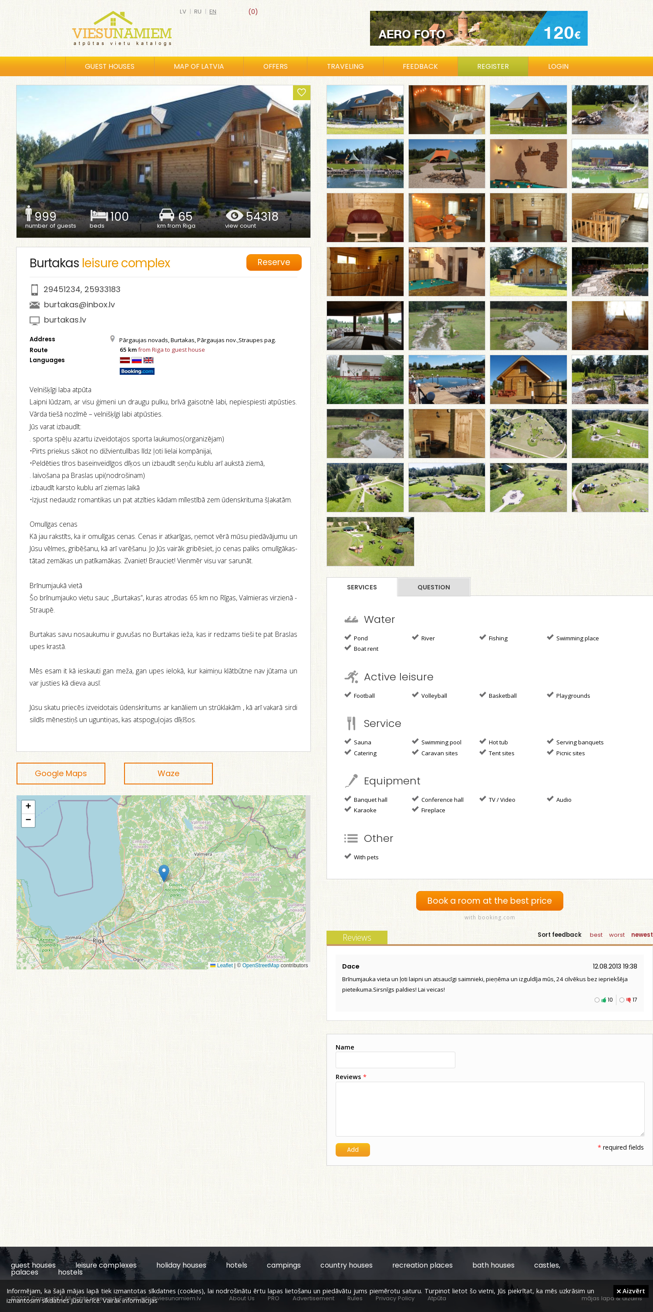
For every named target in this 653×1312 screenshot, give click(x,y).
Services (362, 587)
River (423, 637)
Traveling (345, 66)
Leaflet (221, 965)
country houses (346, 1265)
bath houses (493, 1265)
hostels (70, 1272)
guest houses (33, 1265)
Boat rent (361, 648)
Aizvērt (631, 1290)
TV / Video (497, 799)
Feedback (420, 66)
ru (198, 11)
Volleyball (429, 695)
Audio (559, 799)
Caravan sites (435, 752)
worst (617, 935)
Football (359, 695)
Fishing (493, 637)
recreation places (422, 1265)
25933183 (102, 289)
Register (493, 66)
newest (642, 935)
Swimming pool (436, 741)
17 (635, 999)
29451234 (62, 289)
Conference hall (438, 799)
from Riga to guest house (171, 349)
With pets (361, 856)
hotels (236, 1265)
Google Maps (61, 773)
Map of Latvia (199, 66)
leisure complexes (106, 1265)
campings (284, 1265)
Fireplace (428, 809)
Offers (275, 66)
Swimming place (573, 637)
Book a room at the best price (489, 900)
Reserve (274, 261)
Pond (356, 637)
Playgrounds (568, 695)
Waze (168, 773)
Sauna (357, 741)
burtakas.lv (65, 319)
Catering (360, 752)
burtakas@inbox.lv (79, 304)
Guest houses (110, 66)
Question (433, 587)
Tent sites (497, 752)
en (212, 11)
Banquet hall (365, 799)
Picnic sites (566, 752)
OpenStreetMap (260, 965)
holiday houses (181, 1265)
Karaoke (360, 809)
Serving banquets (575, 741)
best (596, 935)
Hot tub (493, 741)
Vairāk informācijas (130, 1300)
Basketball (498, 695)
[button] (163, 873)
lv (183, 11)
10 (610, 999)
